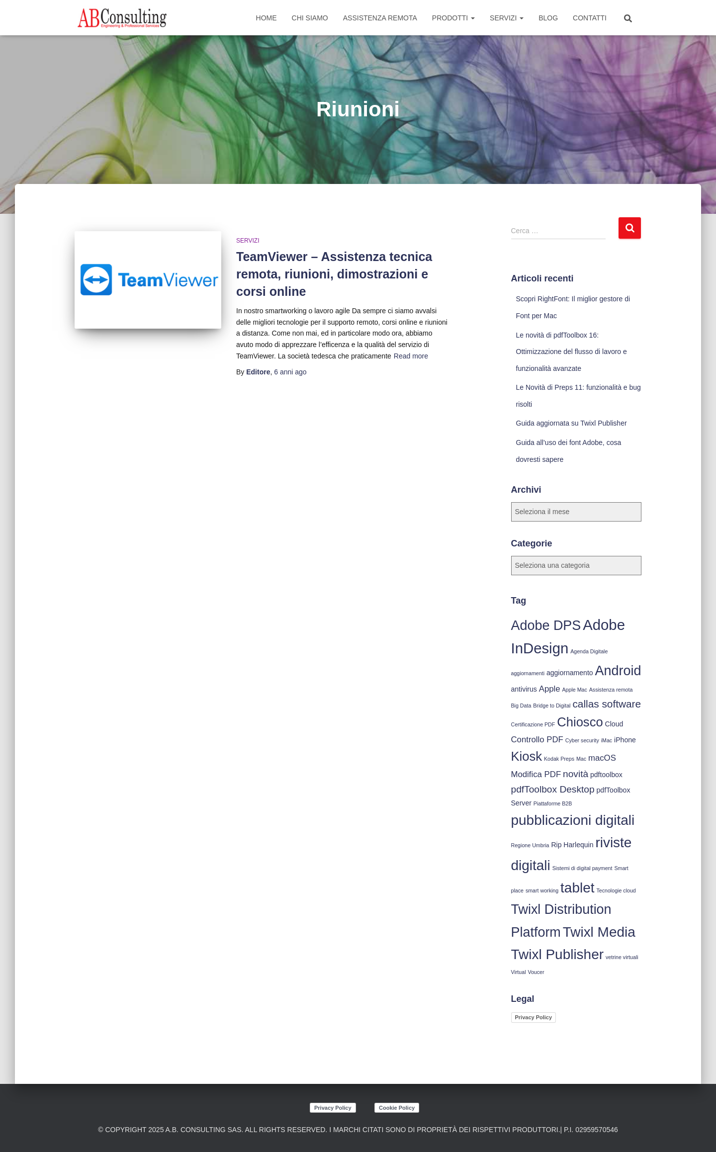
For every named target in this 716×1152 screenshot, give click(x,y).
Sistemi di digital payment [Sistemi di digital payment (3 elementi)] (582, 868)
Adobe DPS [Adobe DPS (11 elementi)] (546, 625)
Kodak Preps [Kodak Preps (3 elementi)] (559, 759)
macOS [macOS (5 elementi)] (602, 758)
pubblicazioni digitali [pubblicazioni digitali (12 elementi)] (573, 820)
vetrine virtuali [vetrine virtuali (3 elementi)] (622, 957)
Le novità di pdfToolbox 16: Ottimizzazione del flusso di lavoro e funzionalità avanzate (571, 351)
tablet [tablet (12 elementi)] (577, 887)
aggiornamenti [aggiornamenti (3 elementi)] (528, 673)
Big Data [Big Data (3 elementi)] (521, 706)
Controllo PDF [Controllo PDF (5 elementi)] (537, 739)
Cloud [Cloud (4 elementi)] (614, 724)
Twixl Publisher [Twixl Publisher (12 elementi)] (557, 954)
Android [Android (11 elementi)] (618, 670)
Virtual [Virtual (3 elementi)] (518, 972)
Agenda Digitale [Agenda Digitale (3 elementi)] (589, 651)
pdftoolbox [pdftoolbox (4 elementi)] (606, 775)
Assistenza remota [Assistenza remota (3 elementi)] (611, 690)
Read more (411, 356)
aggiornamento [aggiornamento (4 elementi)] (569, 673)
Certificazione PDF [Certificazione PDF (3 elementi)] (533, 724)
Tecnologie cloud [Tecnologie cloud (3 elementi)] (615, 890)
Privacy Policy (533, 1017)
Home (266, 18)
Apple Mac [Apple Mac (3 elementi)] (574, 690)
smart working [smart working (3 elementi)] (542, 890)
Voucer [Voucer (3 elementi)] (536, 972)
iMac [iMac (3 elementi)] (607, 740)
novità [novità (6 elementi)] (575, 774)
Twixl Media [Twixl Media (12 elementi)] (599, 932)
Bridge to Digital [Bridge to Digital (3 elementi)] (551, 706)
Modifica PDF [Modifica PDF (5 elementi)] (536, 774)
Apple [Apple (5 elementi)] (549, 689)
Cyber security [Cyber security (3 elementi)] (582, 740)
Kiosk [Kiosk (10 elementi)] (526, 756)
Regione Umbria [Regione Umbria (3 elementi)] (530, 845)
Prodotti (453, 18)
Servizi (507, 18)
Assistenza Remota (380, 18)
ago (290, 372)
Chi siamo (310, 18)
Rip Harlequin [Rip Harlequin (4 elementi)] (572, 845)
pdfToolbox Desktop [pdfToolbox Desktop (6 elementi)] (553, 789)
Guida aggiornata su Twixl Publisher (571, 423)
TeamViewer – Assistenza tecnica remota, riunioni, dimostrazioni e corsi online (334, 274)
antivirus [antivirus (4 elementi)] (524, 689)
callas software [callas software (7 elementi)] (606, 703)
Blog (548, 18)
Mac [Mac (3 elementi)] (581, 759)
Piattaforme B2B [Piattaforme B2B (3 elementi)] (553, 803)
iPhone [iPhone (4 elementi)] (625, 740)
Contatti (590, 18)
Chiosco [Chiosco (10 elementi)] (580, 722)
